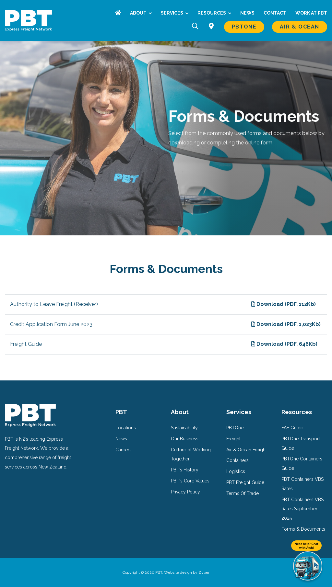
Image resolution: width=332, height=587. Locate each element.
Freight (233, 438)
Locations (125, 427)
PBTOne (244, 27)
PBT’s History (184, 469)
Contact (275, 13)
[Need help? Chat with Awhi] (307, 566)
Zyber (203, 572)
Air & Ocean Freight (246, 449)
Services (172, 13)
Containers (237, 460)
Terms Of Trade (242, 493)
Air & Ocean (299, 27)
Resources (212, 13)
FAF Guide (292, 427)
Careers (123, 449)
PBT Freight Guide (245, 482)
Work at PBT (311, 13)
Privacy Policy (185, 491)
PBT (121, 412)
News (247, 13)
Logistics (235, 471)
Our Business (184, 438)
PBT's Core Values (190, 480)
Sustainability (184, 427)
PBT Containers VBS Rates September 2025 (302, 509)
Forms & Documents (303, 529)
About (139, 13)
